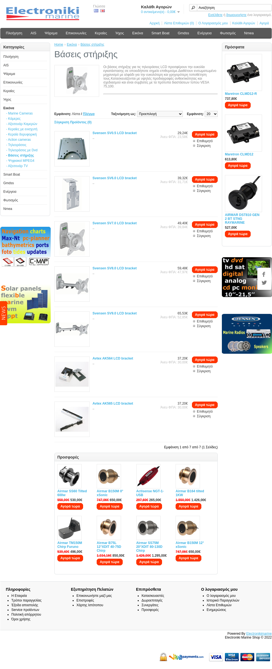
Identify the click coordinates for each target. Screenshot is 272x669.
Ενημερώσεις (216, 610)
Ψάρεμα (51, 33)
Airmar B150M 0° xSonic (110, 493)
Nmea (249, 33)
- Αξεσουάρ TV (17, 166)
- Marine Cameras (19, 113)
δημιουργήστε (236, 15)
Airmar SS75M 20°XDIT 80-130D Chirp (149, 547)
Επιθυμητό (205, 141)
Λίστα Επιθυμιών (219, 605)
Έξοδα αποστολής (24, 605)
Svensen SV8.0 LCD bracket (115, 268)
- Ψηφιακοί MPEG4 (20, 161)
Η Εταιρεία (19, 596)
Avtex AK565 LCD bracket (113, 403)
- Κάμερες (13, 119)
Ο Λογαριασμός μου (213, 23)
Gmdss (183, 33)
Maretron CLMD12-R (241, 94)
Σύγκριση (204, 146)
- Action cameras (18, 140)
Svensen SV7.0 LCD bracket (115, 223)
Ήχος (120, 33)
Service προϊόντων (25, 610)
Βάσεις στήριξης (92, 44)
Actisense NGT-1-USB (150, 493)
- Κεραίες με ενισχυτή (21, 129)
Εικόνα (137, 33)
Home (58, 44)
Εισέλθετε (215, 15)
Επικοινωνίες (76, 33)
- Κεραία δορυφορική (21, 134)
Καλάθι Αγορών (243, 23)
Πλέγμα (88, 114)
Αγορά (264, 23)
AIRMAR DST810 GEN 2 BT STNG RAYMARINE (242, 219)
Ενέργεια (204, 33)
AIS (33, 33)
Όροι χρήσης (20, 619)
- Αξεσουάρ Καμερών (21, 124)
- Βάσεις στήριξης (20, 155)
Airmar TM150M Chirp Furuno (69, 545)
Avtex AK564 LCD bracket (113, 358)
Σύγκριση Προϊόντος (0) (73, 122)
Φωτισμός (228, 33)
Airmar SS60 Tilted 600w (72, 493)
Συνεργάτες (150, 605)
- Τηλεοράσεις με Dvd (22, 150)
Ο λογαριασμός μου (221, 596)
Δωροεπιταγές (152, 600)
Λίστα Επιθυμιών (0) (179, 23)
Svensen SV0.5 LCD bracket (115, 133)
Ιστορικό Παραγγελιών (223, 600)
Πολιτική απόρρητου (26, 614)
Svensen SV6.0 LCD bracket (115, 178)
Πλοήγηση (14, 33)
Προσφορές (150, 610)
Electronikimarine (259, 634)
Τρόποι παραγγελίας (26, 600)
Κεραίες (101, 33)
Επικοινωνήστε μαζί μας (94, 596)
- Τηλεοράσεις (16, 145)
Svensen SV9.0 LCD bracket (115, 313)
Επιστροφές (85, 600)
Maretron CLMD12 (239, 154)
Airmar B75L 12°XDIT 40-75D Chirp (109, 547)
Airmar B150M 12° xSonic (190, 545)
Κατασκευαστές (153, 596)
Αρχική (155, 23)
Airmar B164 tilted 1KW (190, 493)
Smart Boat (161, 33)
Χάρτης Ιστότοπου (89, 605)
